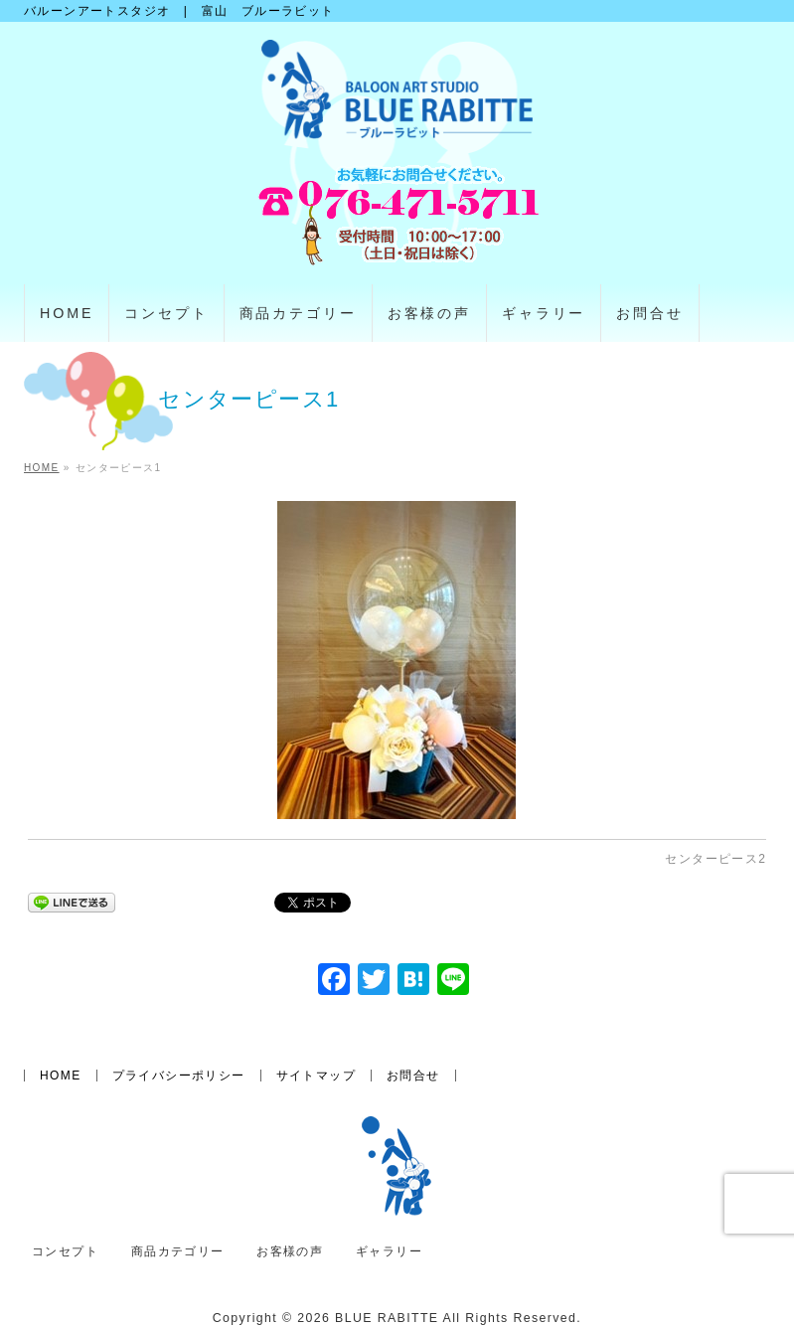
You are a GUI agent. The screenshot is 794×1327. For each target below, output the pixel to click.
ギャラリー (389, 1251)
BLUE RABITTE (386, 1318)
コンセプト (65, 1251)
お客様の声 (289, 1251)
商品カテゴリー (178, 1251)
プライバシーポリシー (178, 1075)
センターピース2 (715, 859)
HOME (60, 1075)
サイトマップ (316, 1075)
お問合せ (413, 1075)
